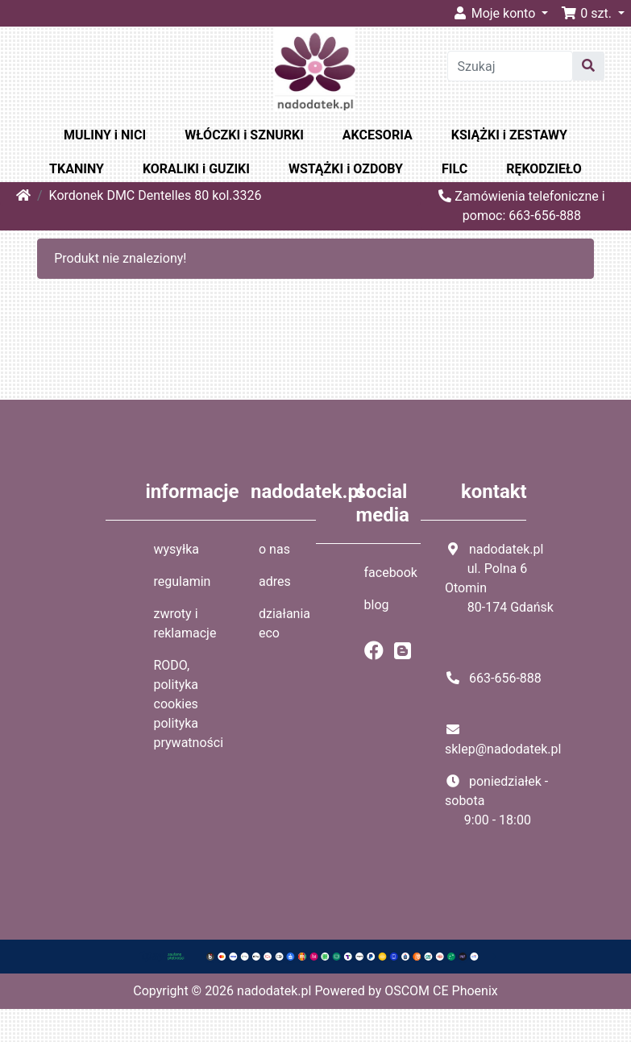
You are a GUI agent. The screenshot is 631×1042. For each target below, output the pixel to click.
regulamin (182, 581)
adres (275, 581)
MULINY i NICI (105, 135)
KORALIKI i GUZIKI (196, 168)
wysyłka (177, 549)
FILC (454, 168)
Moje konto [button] (495, 13)
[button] (592, 13)
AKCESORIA (377, 135)
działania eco (284, 623)
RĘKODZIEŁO (544, 168)
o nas (274, 549)
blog (376, 604)
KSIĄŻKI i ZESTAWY (509, 135)
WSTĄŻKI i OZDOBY (346, 168)
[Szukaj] (510, 66)
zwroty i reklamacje (185, 623)
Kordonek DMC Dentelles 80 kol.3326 (155, 195)
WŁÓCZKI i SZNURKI (244, 135)
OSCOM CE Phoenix (441, 990)
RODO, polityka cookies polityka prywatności (189, 704)
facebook (390, 572)
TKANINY (76, 168)
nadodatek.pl (274, 990)
